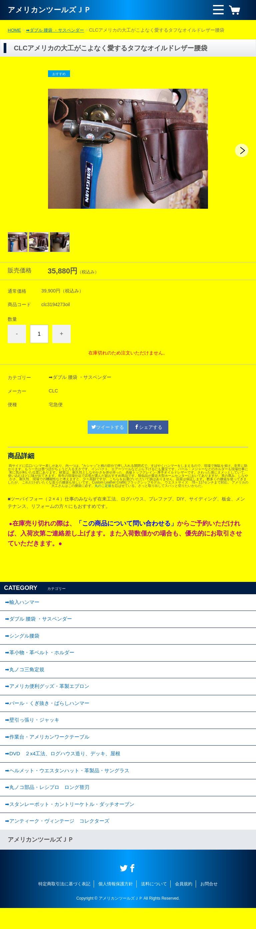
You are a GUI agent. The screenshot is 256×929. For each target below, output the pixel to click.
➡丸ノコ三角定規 (26, 676)
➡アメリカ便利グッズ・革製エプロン (50, 695)
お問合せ (209, 904)
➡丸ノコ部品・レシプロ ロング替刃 (50, 805)
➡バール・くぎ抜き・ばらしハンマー (50, 713)
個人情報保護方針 (115, 904)
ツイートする (107, 427)
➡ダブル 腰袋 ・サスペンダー (58, 30)
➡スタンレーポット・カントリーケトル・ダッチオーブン (74, 823)
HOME (15, 30)
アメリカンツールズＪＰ (53, 9)
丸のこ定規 (103, 486)
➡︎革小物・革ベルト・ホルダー (42, 658)
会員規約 (183, 904)
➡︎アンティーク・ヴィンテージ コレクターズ (60, 841)
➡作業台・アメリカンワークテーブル (50, 750)
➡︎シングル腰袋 (23, 640)
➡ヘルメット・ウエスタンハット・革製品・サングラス (71, 786)
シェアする (148, 427)
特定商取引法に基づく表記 (64, 904)
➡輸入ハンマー (23, 603)
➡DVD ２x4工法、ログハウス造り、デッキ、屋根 (66, 768)
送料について (154, 904)
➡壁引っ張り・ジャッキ (34, 731)
